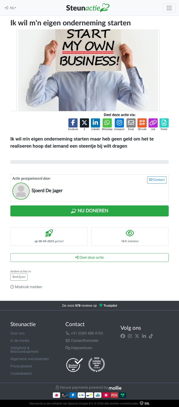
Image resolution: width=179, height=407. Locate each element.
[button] (73, 124)
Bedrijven (18, 277)
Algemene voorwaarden (29, 359)
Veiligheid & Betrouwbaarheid (24, 350)
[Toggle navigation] (169, 8)
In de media (19, 340)
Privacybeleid (21, 366)
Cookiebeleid (20, 373)
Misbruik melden (26, 287)
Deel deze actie (89, 257)
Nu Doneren (89, 211)
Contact (157, 179)
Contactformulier (82, 340)
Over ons (17, 333)
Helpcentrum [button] (78, 348)
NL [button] (12, 8)
